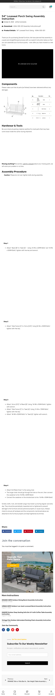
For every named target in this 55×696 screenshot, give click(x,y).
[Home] (3, 691)
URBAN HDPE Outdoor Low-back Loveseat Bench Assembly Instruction (26, 606)
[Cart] (39, 691)
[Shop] (15, 691)
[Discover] (27, 691)
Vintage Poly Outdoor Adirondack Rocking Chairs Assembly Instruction (26, 620)
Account (51, 694)
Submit (27, 663)
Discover (27, 694)
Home (3, 694)
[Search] (43, 7)
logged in (15, 546)
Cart (39, 694)
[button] (7, 531)
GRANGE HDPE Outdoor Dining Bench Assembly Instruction (22, 600)
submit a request (28, 164)
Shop (14, 694)
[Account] (51, 691)
